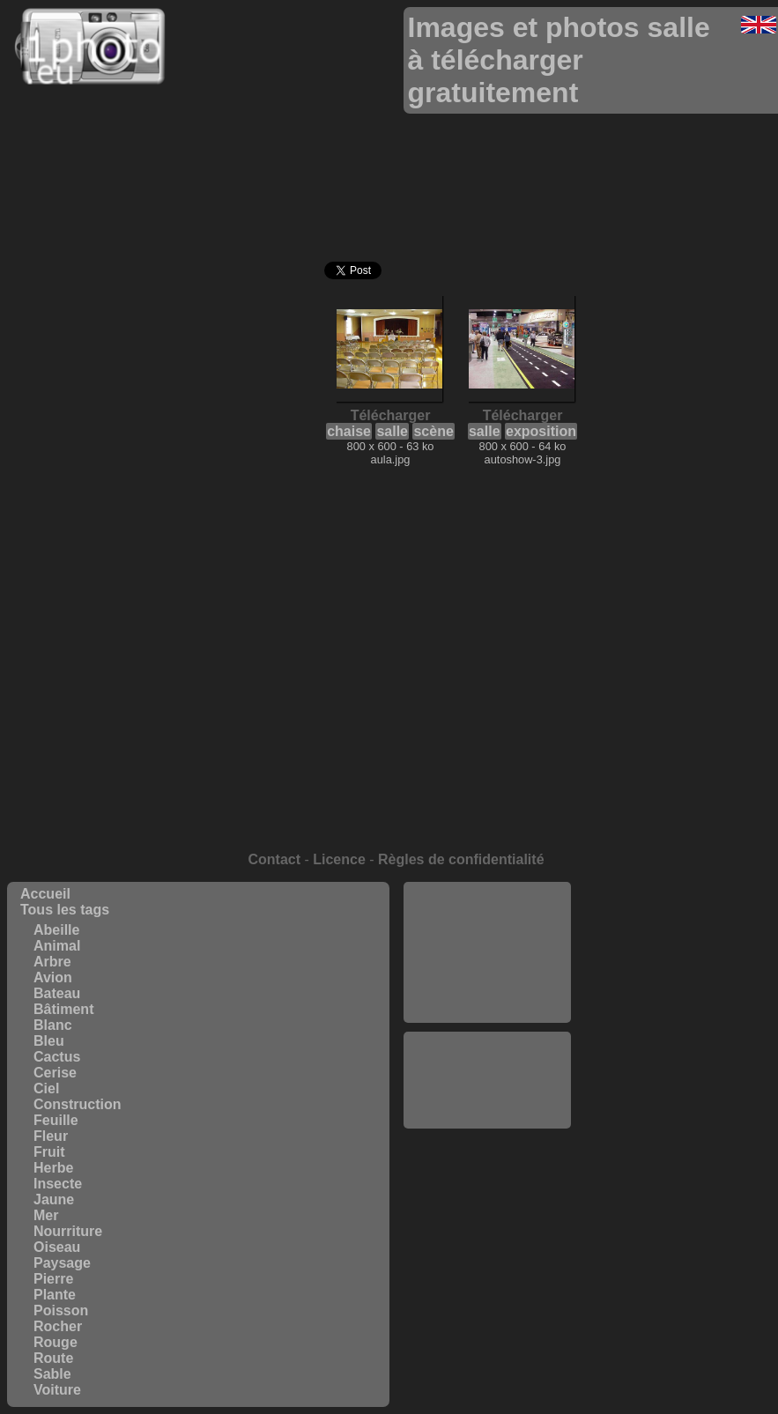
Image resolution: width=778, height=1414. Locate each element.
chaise (349, 431)
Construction (77, 1104)
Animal (56, 945)
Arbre (52, 961)
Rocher (57, 1326)
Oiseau (56, 1247)
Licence (339, 859)
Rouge (55, 1342)
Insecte (57, 1183)
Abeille (56, 929)
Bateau (56, 993)
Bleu (48, 1040)
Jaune (53, 1199)
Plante (54, 1294)
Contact (274, 859)
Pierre (53, 1278)
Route (53, 1358)
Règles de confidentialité (461, 859)
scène (433, 431)
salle (392, 431)
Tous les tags (64, 909)
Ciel (46, 1088)
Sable (52, 1373)
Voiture (57, 1389)
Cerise (55, 1072)
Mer (45, 1215)
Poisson (60, 1310)
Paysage (62, 1262)
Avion (52, 977)
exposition (541, 431)
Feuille (55, 1120)
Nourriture (67, 1231)
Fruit (49, 1151)
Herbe (53, 1167)
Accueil (45, 893)
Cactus (56, 1056)
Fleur (50, 1136)
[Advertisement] (487, 952)
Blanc (52, 1025)
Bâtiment (63, 1009)
